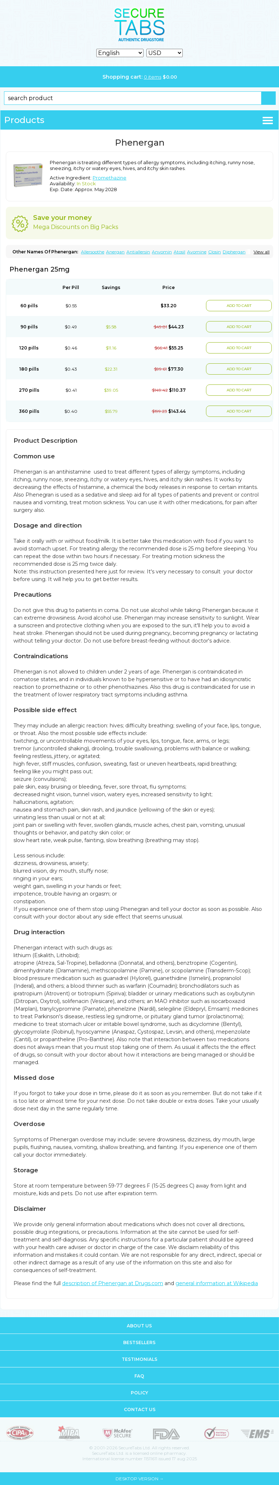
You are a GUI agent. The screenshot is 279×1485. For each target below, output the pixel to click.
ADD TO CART (239, 305)
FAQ (139, 1376)
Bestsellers (139, 1342)
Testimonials (139, 1359)
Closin (214, 251)
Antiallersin (138, 251)
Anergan (115, 251)
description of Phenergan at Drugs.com (112, 1283)
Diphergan (234, 251)
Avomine (196, 251)
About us (139, 1325)
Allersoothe (92, 251)
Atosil (179, 251)
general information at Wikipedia (216, 1283)
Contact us (139, 1409)
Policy (139, 1392)
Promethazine (109, 178)
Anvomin (162, 251)
